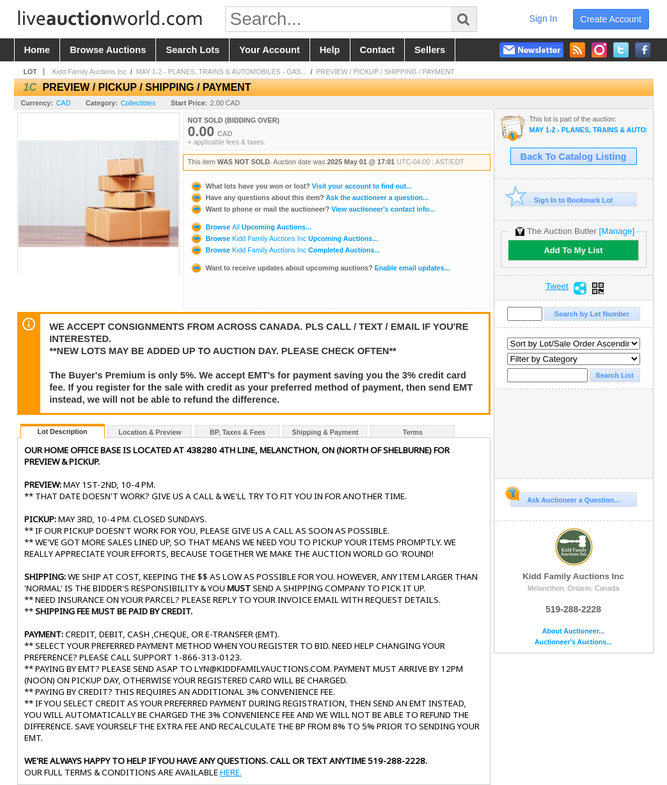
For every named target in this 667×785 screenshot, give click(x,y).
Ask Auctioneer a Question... (565, 498)
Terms (413, 432)
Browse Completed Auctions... (285, 250)
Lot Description (62, 431)
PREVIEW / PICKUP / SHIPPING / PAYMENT (385, 71)
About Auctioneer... (573, 631)
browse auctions (108, 50)
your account (269, 50)
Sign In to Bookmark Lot (561, 199)
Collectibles (138, 103)
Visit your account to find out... (301, 186)
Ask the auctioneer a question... (309, 197)
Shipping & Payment (325, 432)
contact (377, 50)
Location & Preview (149, 432)
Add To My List (573, 250)
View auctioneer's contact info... (312, 209)
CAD (63, 103)
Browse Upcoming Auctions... (250, 227)
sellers (429, 50)
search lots (192, 50)
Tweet (557, 286)
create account (610, 19)
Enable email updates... (320, 268)
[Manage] (617, 231)
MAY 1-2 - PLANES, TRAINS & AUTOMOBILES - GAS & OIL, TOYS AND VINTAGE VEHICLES (588, 130)
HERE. (231, 772)
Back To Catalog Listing (574, 157)
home (37, 50)
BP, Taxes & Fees (237, 432)
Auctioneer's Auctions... (573, 642)
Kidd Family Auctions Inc (89, 71)
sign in (544, 18)
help (330, 50)
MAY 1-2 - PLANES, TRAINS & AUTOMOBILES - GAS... (221, 71)
